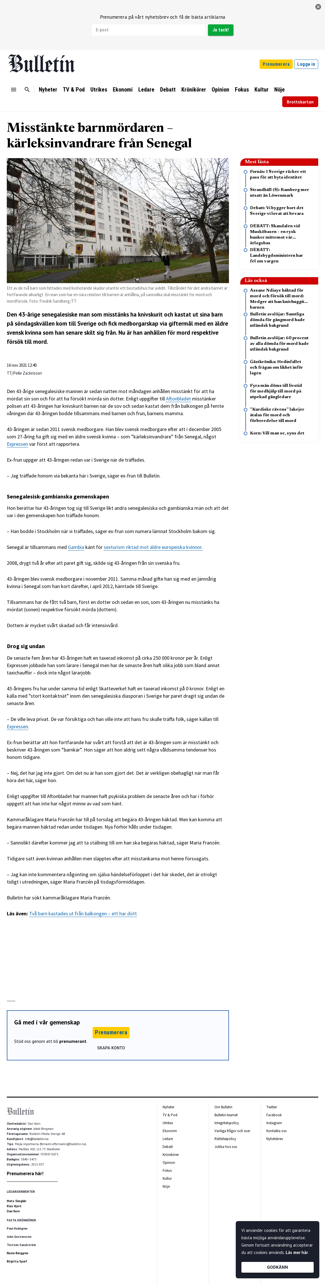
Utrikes (98, 89)
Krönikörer (193, 89)
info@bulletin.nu (36, 1139)
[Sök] (27, 89)
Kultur (261, 89)
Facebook (274, 1115)
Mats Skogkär (16, 1201)
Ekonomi (123, 89)
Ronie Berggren (17, 1253)
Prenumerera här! (25, 1173)
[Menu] (13, 89)
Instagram (274, 1122)
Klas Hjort (14, 1206)
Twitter (271, 1107)
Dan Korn (13, 1211)
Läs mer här (297, 1252)
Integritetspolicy (226, 1122)
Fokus (242, 89)
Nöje (279, 89)
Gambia (76, 547)
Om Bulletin (223, 1107)
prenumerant (72, 1041)
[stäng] (318, 7)
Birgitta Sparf (17, 1261)
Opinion (220, 89)
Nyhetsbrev (274, 1138)
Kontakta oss (276, 1130)
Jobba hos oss (225, 1146)
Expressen (17, 444)
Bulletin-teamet (226, 1115)
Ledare (146, 89)
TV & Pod (74, 89)
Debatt (168, 89)
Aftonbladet (178, 398)
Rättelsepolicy (225, 1138)
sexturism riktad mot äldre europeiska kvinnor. (153, 547)
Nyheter (48, 89)
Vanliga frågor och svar (232, 1130)
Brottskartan (300, 102)
